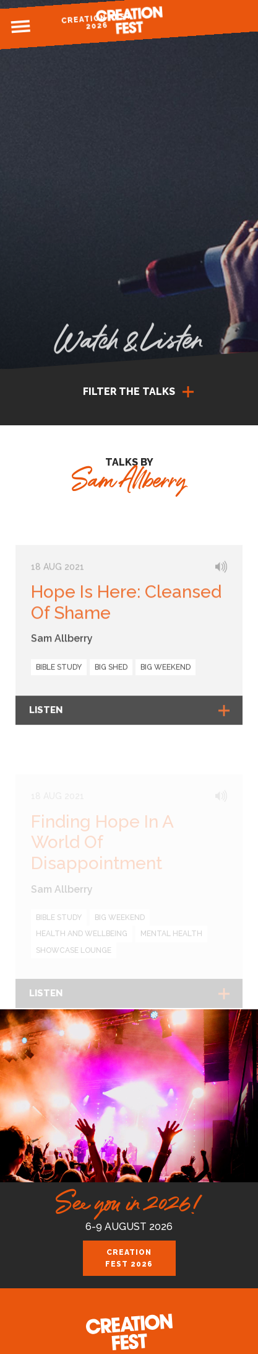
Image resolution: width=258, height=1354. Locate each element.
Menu (20, 27)
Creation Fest (129, 20)
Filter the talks (129, 391)
